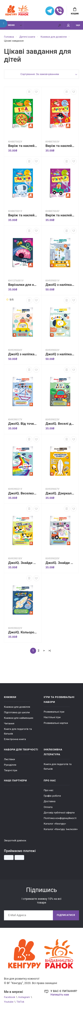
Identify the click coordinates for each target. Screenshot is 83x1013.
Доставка (50, 801)
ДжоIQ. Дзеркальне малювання (60, 493)
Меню (9, 25)
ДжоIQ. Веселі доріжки (60, 424)
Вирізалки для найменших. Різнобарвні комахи (22, 285)
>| (49, 650)
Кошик (75, 11)
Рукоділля (10, 764)
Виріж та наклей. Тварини (22, 215)
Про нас (49, 790)
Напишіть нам (59, 994)
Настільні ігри (52, 717)
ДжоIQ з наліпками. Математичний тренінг (22, 354)
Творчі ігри (10, 770)
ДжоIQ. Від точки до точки (22, 424)
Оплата (48, 807)
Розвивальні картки (56, 723)
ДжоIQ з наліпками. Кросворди (60, 285)
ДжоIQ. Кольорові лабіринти (22, 632)
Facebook (9, 997)
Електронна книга (15, 739)
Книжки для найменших (18, 717)
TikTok (20, 1001)
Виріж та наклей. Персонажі (60, 146)
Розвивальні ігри (54, 711)
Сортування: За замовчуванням (39, 74)
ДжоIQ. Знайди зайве (60, 563)
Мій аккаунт (68, 25)
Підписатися (66, 915)
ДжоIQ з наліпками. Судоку (60, 354)
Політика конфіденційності (60, 818)
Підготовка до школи (17, 712)
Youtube (9, 1001)
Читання (9, 723)
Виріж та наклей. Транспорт (60, 215)
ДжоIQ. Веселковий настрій (22, 493)
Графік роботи (52, 795)
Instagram (24, 997)
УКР (78, 25)
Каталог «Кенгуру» (55, 823)
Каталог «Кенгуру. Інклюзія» (61, 829)
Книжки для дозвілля (17, 706)
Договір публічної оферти (59, 812)
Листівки (9, 759)
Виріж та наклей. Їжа (22, 146)
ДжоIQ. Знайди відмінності (22, 563)
